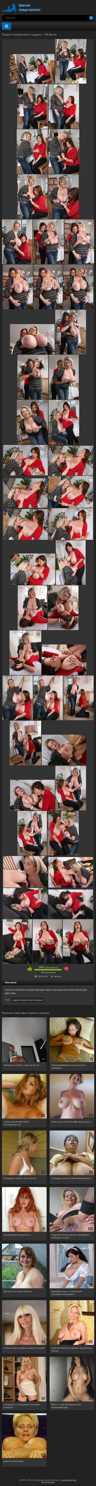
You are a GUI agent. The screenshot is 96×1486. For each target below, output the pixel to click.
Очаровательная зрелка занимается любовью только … (70, 1236)
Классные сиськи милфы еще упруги (71, 1121)
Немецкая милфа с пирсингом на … (22, 1065)
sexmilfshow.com (68, 1480)
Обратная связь (48, 1482)
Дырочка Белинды (13, 1461)
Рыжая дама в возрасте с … (18, 1234)
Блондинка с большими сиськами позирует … (21, 1406)
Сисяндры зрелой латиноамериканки (71, 1178)
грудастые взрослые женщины (28, 1000)
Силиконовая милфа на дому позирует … (24, 1349)
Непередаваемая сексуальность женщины (68, 1066)
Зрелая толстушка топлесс (17, 1291)
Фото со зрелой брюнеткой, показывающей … (66, 1406)
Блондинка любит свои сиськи (19, 1178)
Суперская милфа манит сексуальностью (16, 1123)
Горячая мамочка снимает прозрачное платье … (71, 1349)
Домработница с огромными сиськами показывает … (66, 1292)
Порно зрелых (24, 7)
